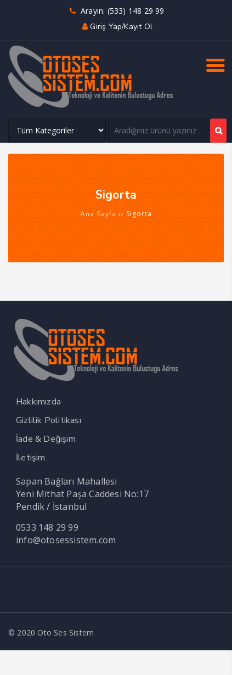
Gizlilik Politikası (48, 420)
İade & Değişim (46, 439)
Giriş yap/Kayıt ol (116, 26)
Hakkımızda (38, 402)
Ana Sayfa (98, 214)
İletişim (31, 458)
